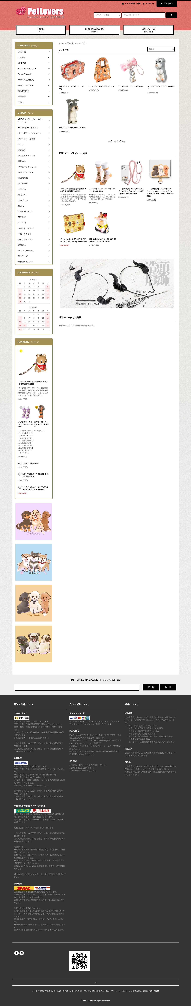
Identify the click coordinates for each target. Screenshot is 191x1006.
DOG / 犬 (70, 43)
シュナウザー (82, 43)
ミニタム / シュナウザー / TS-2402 (131, 86)
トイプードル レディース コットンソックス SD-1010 (102, 190)
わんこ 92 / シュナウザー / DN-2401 (72, 128)
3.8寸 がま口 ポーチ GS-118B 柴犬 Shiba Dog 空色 (35, 475)
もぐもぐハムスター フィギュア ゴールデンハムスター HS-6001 (35, 488)
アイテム (166, 3)
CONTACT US (148, 30)
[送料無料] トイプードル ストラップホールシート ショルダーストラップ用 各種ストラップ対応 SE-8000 (160, 192)
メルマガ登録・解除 (133, 4)
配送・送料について (65, 991)
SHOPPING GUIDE (95, 30)
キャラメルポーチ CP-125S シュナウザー (72, 87)
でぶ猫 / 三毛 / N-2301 (30, 463)
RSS (150, 991)
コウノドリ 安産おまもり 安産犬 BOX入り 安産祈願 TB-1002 (73, 190)
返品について (80, 991)
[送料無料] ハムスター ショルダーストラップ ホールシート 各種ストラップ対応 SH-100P (131, 191)
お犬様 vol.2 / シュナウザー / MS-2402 (161, 87)
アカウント (150, 4)
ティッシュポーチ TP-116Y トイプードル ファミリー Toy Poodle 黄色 (73, 240)
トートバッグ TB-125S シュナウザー (102, 86)
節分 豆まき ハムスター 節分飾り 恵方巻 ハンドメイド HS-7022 (102, 240)
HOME (41, 30)
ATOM (156, 991)
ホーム (61, 43)
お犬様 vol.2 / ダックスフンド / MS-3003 (41, 424)
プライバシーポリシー (120, 991)
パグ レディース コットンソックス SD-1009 (25, 424)
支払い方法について (47, 991)
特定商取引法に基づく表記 (98, 991)
